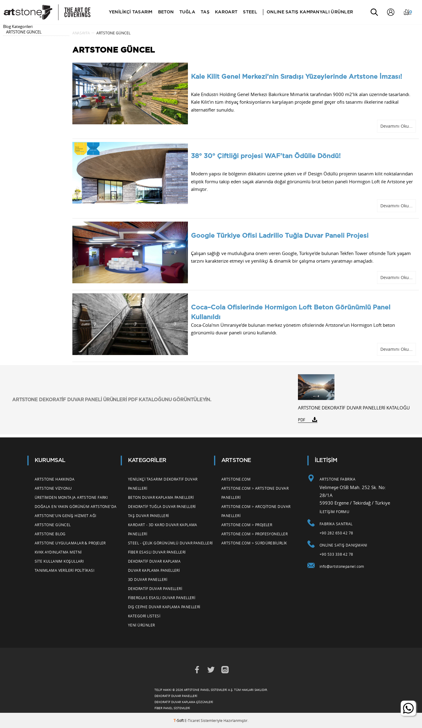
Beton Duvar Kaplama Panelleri (161, 497)
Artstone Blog (50, 533)
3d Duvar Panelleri (147, 579)
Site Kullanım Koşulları (59, 561)
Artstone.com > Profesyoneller (254, 533)
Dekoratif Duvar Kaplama (154, 561)
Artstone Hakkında (55, 479)
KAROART (226, 12)
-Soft (179, 720)
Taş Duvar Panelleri (148, 515)
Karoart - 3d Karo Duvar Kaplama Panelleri (162, 529)
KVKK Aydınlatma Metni (58, 552)
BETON (166, 12)
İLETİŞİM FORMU (334, 511)
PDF (301, 420)
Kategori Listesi (144, 615)
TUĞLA (187, 12)
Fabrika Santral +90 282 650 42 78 (336, 528)
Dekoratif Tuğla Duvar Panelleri (162, 506)
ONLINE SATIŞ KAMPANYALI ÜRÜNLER (310, 12)
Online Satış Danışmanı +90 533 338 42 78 (343, 550)
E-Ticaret (192, 720)
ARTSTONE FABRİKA (337, 479)
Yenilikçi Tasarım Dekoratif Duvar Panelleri (163, 484)
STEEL (250, 12)
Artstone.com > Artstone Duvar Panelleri (255, 493)
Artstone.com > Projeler (246, 524)
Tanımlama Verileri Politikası (64, 570)
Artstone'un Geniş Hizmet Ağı (65, 515)
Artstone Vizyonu (53, 488)
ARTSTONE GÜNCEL (24, 32)
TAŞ (205, 12)
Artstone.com (236, 479)
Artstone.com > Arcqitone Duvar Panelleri (256, 511)
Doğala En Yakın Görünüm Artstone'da (76, 506)
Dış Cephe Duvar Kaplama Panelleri (164, 606)
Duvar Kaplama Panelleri (154, 570)
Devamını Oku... (396, 126)
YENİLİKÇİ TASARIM (131, 12)
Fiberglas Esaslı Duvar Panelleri (161, 597)
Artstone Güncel (53, 524)
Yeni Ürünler (141, 625)
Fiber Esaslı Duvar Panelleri (157, 552)
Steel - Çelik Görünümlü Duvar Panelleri (170, 542)
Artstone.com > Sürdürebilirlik (254, 542)
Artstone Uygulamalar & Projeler (70, 542)
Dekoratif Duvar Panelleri (155, 588)
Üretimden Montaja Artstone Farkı (71, 497)
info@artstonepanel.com (342, 566)
